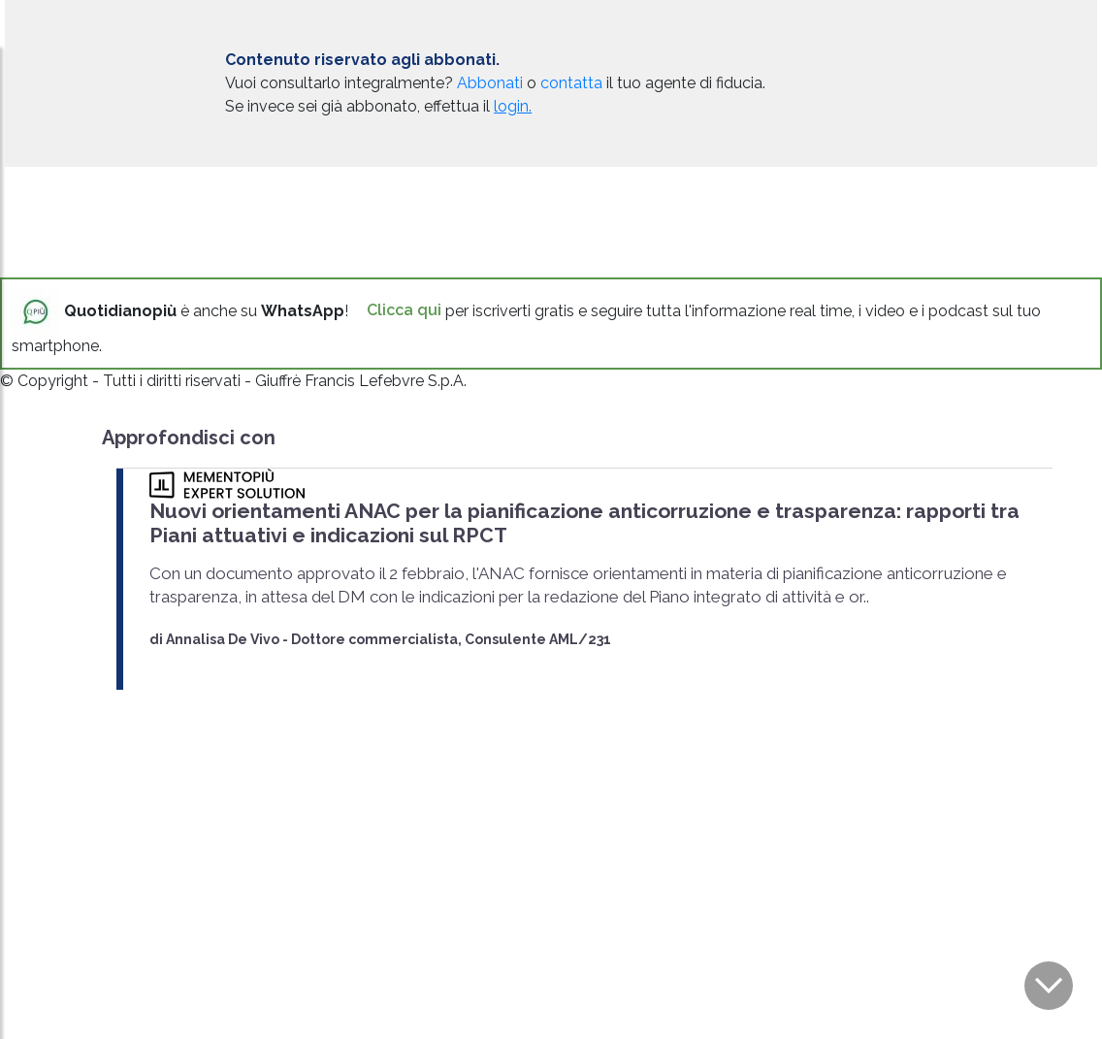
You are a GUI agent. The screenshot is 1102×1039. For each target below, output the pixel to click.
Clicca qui (404, 310)
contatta (571, 83)
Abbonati (490, 83)
